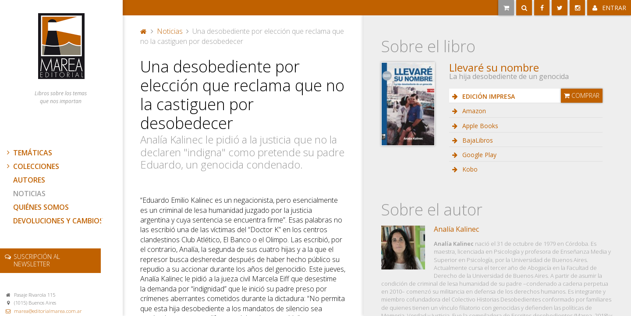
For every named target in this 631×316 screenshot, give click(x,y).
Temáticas (28, 152)
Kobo (469, 169)
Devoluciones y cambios (58, 220)
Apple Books (479, 126)
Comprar (581, 95)
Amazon (473, 111)
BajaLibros (477, 140)
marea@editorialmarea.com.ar (48, 311)
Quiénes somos (41, 207)
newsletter (37, 260)
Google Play (478, 155)
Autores (29, 179)
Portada (143, 31)
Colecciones (32, 166)
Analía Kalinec (456, 229)
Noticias (29, 193)
